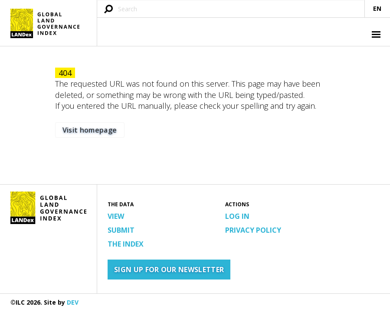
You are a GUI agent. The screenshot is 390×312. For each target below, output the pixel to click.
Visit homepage (89, 130)
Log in (237, 216)
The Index (126, 244)
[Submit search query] (108, 9)
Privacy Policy (253, 230)
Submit (121, 230)
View (116, 216)
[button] (375, 35)
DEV (73, 302)
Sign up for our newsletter (169, 269)
